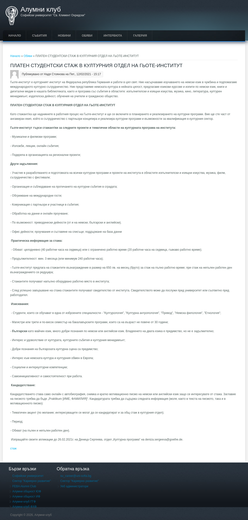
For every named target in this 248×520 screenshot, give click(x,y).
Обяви (87, 35)
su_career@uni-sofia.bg (75, 476)
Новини (64, 35)
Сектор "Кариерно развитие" (31, 481)
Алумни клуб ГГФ (24, 501)
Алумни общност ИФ (26, 496)
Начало (14, 35)
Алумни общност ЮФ (26, 491)
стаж (13, 448)
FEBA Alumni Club (24, 486)
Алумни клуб (41, 9)
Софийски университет (28, 476)
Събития (39, 35)
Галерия (140, 35)
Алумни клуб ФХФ (24, 506)
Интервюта (112, 35)
